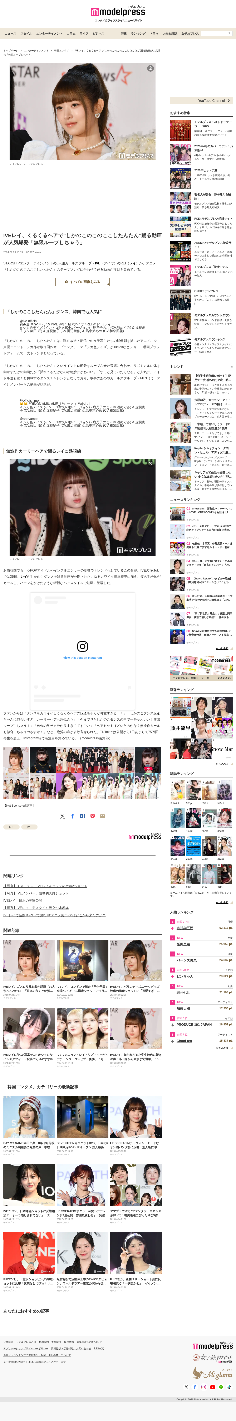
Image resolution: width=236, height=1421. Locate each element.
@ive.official (29, 321)
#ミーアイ (69, 404)
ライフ (84, 33)
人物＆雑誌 (170, 33)
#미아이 (84, 404)
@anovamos (29, 419)
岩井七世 (183, 992)
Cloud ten (184, 1041)
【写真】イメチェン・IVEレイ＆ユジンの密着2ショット (45, 886)
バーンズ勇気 (187, 960)
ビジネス (98, 33)
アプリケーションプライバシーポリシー (25, 1348)
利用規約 (44, 1341)
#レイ (107, 324)
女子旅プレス (190, 33)
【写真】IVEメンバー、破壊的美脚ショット (36, 893)
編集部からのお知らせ (89, 1341)
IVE (97, 263)
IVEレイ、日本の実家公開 (22, 900)
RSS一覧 (99, 1348)
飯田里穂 (183, 944)
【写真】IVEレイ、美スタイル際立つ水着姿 (36, 908)
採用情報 (69, 1341)
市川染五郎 (185, 928)
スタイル (26, 33)
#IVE (54, 324)
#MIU (46, 404)
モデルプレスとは (26, 1341)
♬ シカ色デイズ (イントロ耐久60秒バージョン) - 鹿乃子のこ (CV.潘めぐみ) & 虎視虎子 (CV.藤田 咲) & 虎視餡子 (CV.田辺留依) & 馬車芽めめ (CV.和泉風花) (82, 329)
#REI (88, 324)
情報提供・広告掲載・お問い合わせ (71, 1348)
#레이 (97, 324)
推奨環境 (56, 1341)
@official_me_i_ (31, 400)
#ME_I (56, 404)
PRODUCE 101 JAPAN (194, 1024)
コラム (71, 33)
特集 (124, 33)
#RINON (35, 404)
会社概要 (8, 1341)
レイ (132, 263)
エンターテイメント (49, 33)
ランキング (138, 33)
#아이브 (65, 324)
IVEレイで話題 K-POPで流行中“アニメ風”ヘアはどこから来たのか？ (54, 915)
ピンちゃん (185, 976)
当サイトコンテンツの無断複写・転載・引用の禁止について (37, 1355)
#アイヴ (78, 324)
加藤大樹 (183, 1008)
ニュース (10, 33)
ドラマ (154, 33)
